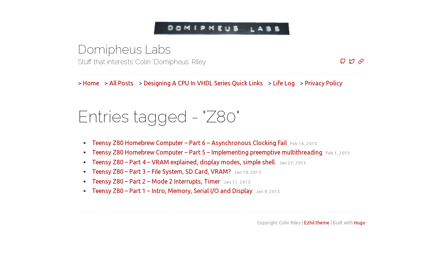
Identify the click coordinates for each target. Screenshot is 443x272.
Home (91, 83)
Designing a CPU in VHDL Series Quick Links (203, 83)
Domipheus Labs (124, 49)
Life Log (284, 83)
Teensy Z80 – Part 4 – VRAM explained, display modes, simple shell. (184, 162)
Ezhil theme (317, 222)
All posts (121, 83)
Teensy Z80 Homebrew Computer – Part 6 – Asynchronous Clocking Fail (189, 142)
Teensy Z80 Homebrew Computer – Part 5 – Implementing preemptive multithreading (207, 152)
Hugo (359, 222)
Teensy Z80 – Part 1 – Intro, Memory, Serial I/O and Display (172, 190)
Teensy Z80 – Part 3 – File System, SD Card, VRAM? (161, 171)
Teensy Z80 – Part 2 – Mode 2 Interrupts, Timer (156, 181)
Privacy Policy (323, 83)
